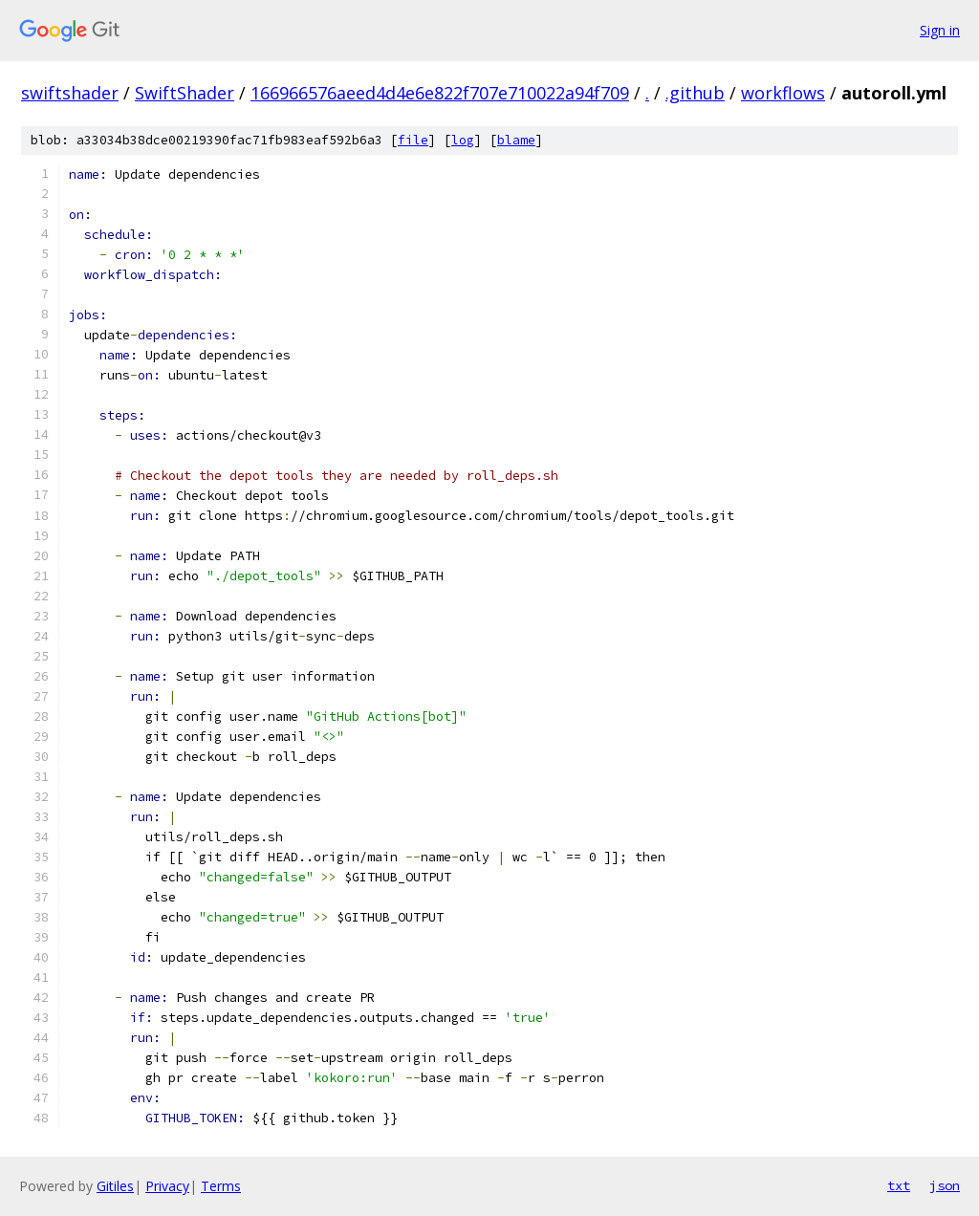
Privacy (167, 1186)
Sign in (940, 30)
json (944, 1185)
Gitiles (115, 1186)
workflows (783, 92)
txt (898, 1185)
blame (516, 140)
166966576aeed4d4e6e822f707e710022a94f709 (439, 92)
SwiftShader (184, 92)
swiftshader (70, 92)
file (413, 140)
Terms (221, 1186)
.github (695, 92)
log (462, 140)
